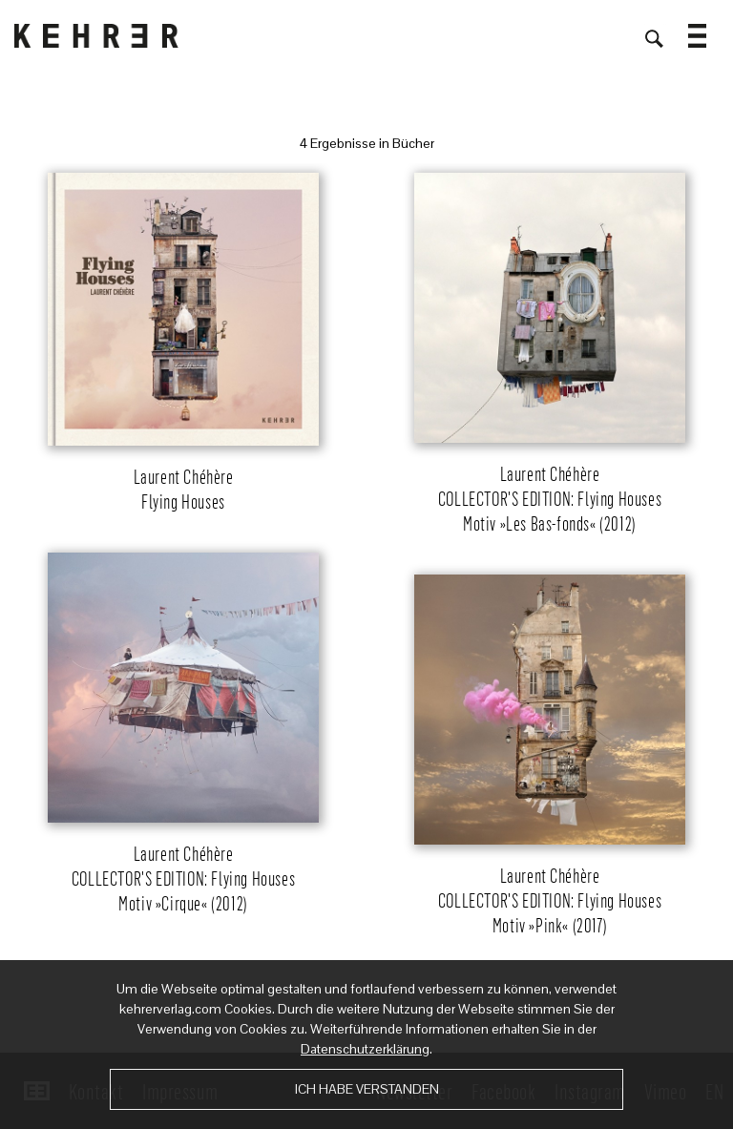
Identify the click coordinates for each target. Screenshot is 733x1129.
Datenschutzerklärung (365, 1048)
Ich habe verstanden (367, 1089)
